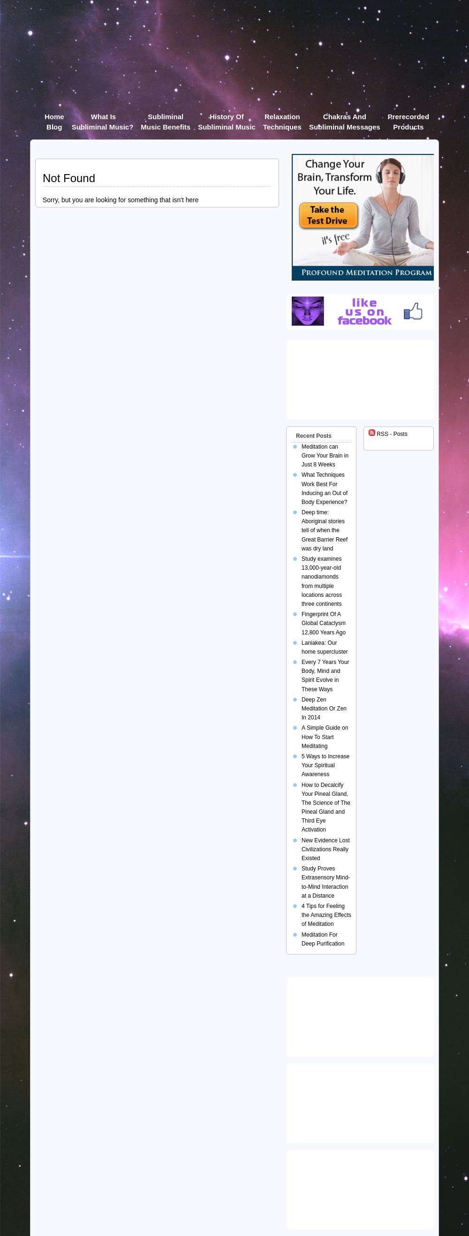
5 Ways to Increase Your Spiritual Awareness (325, 765)
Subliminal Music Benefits (165, 118)
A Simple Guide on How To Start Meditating (325, 737)
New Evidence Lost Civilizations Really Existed (326, 849)
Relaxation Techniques (282, 118)
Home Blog (54, 118)
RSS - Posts (388, 434)
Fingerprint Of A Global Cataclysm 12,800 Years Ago (324, 623)
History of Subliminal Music (227, 118)
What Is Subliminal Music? (103, 118)
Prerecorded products (408, 118)
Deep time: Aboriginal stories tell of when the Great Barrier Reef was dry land (325, 530)
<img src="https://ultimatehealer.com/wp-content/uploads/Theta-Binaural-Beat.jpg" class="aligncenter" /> (362, 1187)
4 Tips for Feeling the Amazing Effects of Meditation (326, 915)
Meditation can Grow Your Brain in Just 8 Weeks (325, 455)
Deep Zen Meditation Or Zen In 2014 (324, 708)
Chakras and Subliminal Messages (344, 118)
